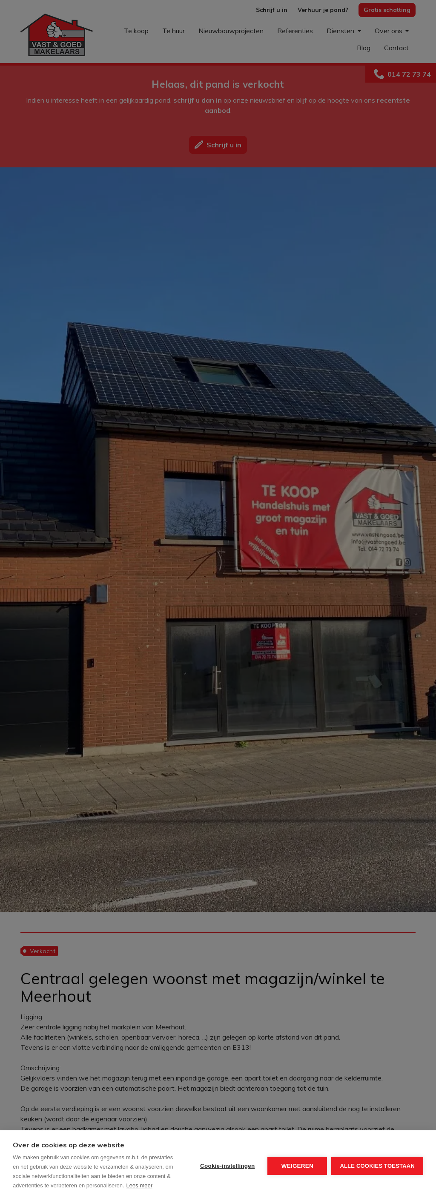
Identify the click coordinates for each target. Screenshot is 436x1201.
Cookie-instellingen (227, 1166)
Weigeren (297, 1166)
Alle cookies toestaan (377, 1166)
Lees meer (139, 1185)
